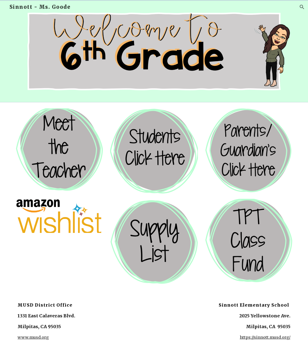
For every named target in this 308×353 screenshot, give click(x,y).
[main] (71, 321)
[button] (302, 7)
